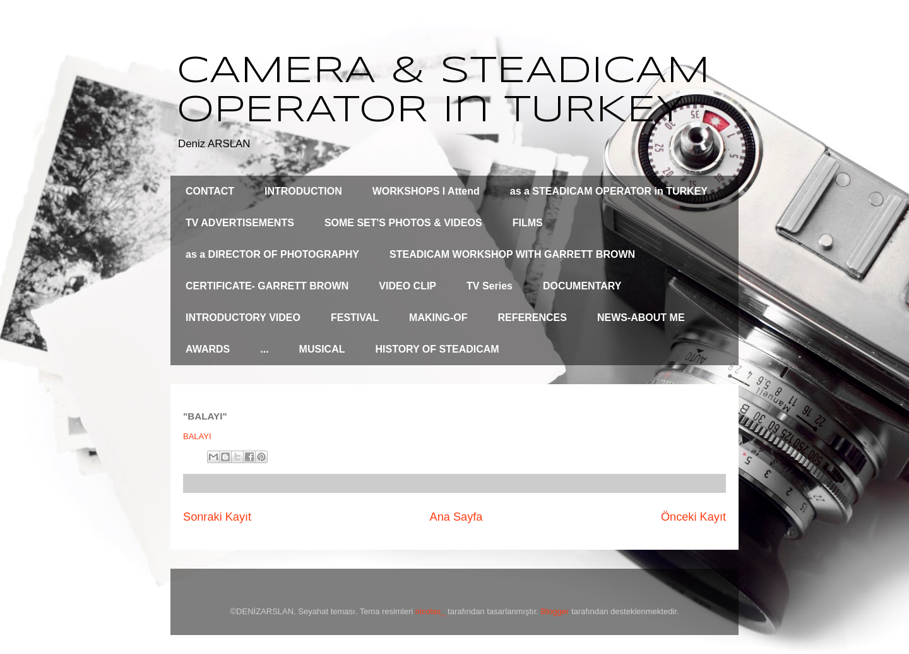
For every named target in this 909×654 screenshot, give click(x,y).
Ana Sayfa (456, 517)
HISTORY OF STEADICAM (437, 349)
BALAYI (197, 436)
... (264, 349)
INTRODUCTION (303, 191)
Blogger (555, 611)
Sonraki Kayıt (217, 517)
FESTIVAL (355, 317)
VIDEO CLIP (407, 286)
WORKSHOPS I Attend (426, 191)
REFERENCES (532, 317)
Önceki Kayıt (693, 517)
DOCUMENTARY (582, 286)
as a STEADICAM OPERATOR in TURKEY (609, 191)
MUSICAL (322, 349)
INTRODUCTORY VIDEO (243, 317)
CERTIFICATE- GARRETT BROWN (267, 286)
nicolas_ (430, 611)
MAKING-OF (438, 317)
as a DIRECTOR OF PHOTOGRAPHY (272, 254)
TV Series (489, 286)
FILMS (528, 222)
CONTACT (210, 191)
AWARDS (208, 349)
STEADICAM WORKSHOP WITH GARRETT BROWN (512, 254)
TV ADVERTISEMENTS (240, 222)
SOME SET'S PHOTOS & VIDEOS (403, 222)
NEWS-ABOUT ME (641, 317)
